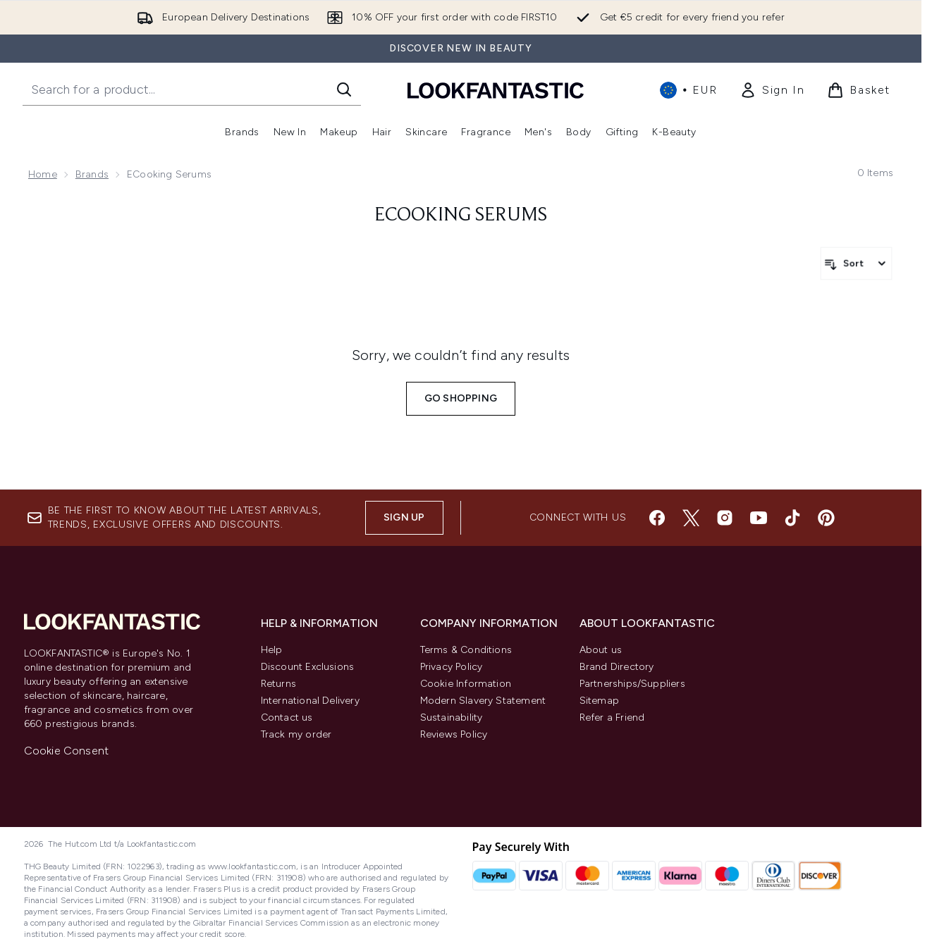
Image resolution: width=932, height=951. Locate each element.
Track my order (296, 734)
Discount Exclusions (308, 667)
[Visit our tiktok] (792, 518)
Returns (278, 684)
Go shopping (460, 398)
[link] (772, 90)
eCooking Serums (460, 215)
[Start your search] (192, 89)
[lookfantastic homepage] (495, 90)
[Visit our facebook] (657, 518)
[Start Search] (344, 89)
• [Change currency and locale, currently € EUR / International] (688, 90)
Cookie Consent (66, 750)
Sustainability (451, 717)
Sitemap (599, 701)
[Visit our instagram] (725, 518)
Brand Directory (617, 667)
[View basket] (858, 90)
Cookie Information (466, 684)
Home (42, 174)
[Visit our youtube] (758, 518)
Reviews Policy (454, 734)
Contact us (287, 717)
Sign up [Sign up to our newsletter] (404, 517)
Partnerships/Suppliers (632, 684)
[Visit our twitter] (691, 518)
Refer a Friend (612, 717)
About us (601, 650)
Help (272, 650)
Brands (92, 174)
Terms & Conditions (466, 650)
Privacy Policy (451, 667)
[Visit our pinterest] (826, 518)
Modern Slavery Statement (483, 701)
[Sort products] (856, 263)
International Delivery (310, 701)
